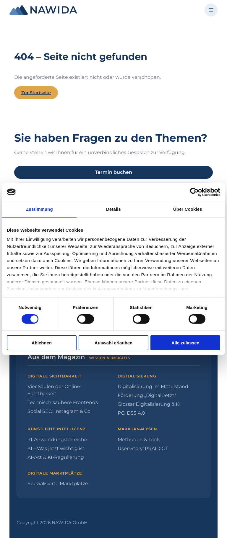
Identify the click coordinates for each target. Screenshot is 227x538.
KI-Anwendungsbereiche (57, 439)
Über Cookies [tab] (187, 208)
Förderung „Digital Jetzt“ (147, 395)
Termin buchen (113, 172)
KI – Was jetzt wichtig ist (56, 448)
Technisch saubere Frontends (62, 402)
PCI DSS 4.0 (131, 413)
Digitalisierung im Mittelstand (153, 386)
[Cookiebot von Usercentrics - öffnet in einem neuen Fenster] (194, 191)
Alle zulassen (185, 342)
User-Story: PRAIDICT (143, 448)
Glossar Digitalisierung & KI (149, 404)
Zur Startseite (36, 92)
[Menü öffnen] (211, 10)
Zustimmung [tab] (39, 208)
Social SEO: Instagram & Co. (59, 411)
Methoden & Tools (139, 439)
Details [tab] (113, 208)
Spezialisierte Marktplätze (57, 483)
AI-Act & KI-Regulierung (55, 457)
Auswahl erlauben (113, 342)
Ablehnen (42, 342)
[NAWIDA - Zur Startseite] (43, 10)
